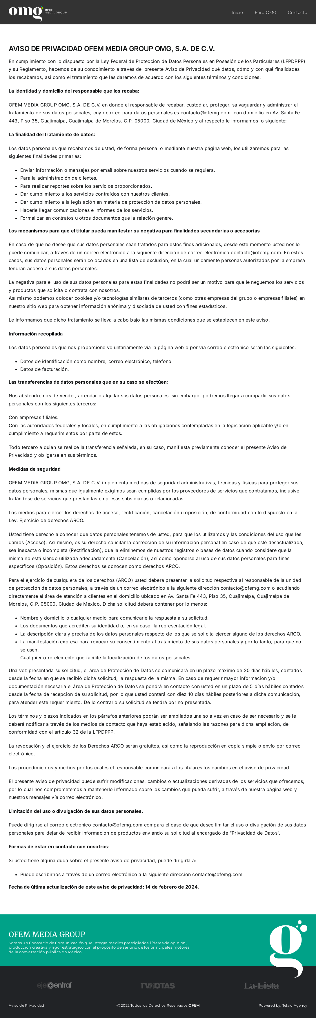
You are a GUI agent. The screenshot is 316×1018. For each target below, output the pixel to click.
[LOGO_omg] (38, 13)
